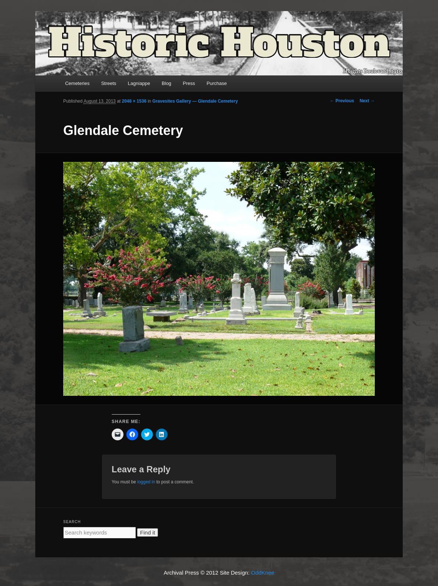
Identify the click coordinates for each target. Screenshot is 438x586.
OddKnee (262, 572)
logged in (146, 481)
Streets (108, 83)
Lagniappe (139, 83)
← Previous (342, 100)
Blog (166, 83)
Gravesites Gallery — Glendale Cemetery (195, 101)
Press (189, 83)
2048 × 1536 (134, 101)
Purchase (217, 83)
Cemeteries (77, 83)
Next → (367, 100)
